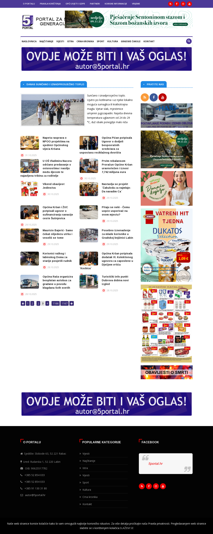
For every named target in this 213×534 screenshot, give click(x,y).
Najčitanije (46, 41)
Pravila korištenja (50, 3)
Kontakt (149, 41)
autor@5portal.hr (35, 495)
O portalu (29, 3)
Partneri (95, 3)
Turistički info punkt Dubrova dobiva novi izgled (115, 280)
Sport (100, 41)
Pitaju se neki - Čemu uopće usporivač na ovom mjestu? (116, 211)
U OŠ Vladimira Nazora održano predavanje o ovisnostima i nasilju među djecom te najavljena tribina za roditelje (46, 168)
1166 (56, 303)
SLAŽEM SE (126, 528)
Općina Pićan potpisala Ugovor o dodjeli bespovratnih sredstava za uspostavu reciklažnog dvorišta (106, 145)
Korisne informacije (116, 3)
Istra (70, 41)
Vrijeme (136, 3)
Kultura (112, 41)
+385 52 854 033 (34, 475)
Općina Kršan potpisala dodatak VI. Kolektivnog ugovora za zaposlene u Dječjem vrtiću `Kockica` (106, 261)
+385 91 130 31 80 (35, 488)
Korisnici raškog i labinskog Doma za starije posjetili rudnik (57, 257)
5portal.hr (155, 463)
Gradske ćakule (131, 41)
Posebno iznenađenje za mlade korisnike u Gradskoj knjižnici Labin (117, 234)
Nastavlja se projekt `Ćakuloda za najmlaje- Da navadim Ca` (116, 188)
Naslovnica (29, 41)
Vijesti (60, 41)
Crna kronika (85, 41)
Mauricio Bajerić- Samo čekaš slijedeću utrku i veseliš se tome (58, 234)
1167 (64, 303)
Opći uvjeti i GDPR (75, 3)
